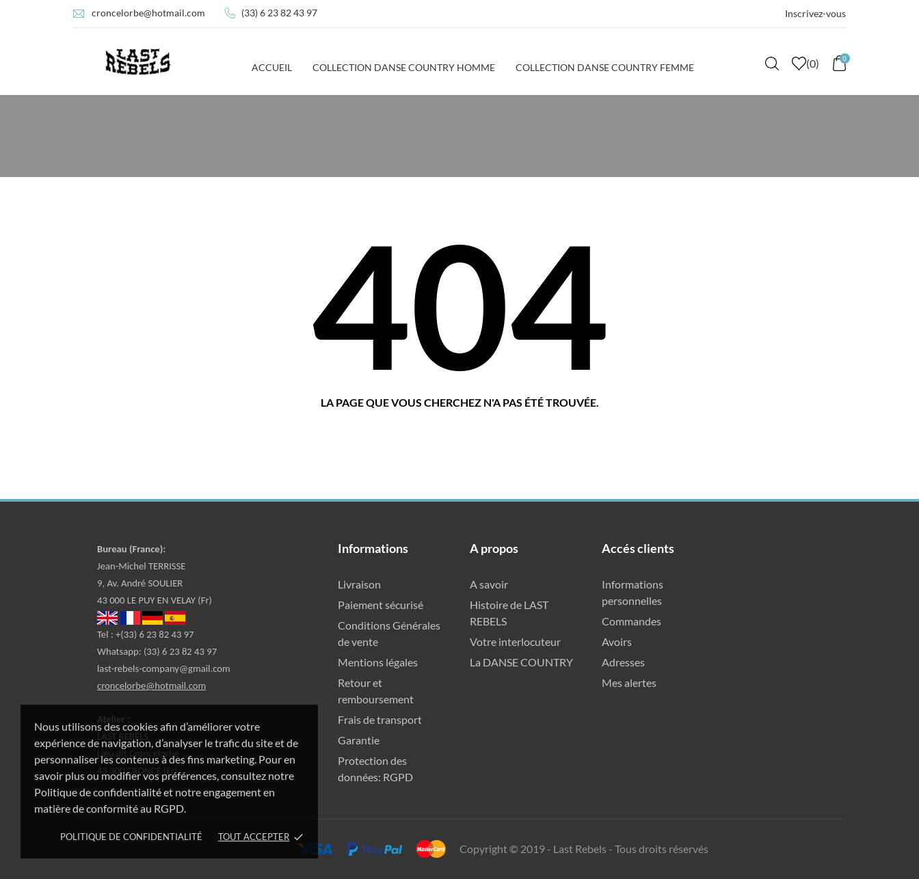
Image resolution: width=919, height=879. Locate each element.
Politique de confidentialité (131, 836)
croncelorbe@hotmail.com (148, 12)
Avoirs (617, 641)
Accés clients (638, 548)
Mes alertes (629, 682)
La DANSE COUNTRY (521, 661)
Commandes (631, 620)
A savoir (489, 584)
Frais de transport (380, 719)
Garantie (358, 739)
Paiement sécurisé (380, 604)
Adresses (623, 661)
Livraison (359, 584)
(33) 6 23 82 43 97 (279, 12)
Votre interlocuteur (515, 641)
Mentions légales (378, 661)
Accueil (272, 67)
